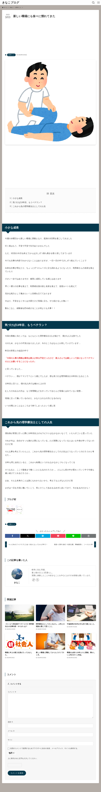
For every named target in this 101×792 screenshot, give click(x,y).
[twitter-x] (37, 579)
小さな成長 (17, 198)
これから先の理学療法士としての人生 (29, 206)
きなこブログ (10, 2)
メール (11, 731)
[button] (12, 536)
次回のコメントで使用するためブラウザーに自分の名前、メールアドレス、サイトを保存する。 (44, 748)
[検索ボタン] (93, 2)
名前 (10, 722)
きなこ (17, 582)
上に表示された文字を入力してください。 (23, 758)
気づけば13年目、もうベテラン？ (27, 202)
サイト (10, 740)
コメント (12, 692)
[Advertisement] (50, 36)
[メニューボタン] (98, 2)
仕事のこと (11, 55)
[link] (33, 579)
